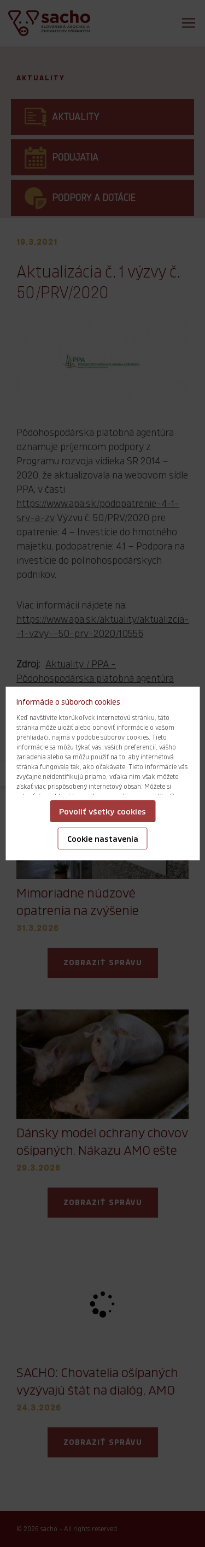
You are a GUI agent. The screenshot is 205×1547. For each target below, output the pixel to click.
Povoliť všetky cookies (102, 812)
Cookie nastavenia (102, 839)
